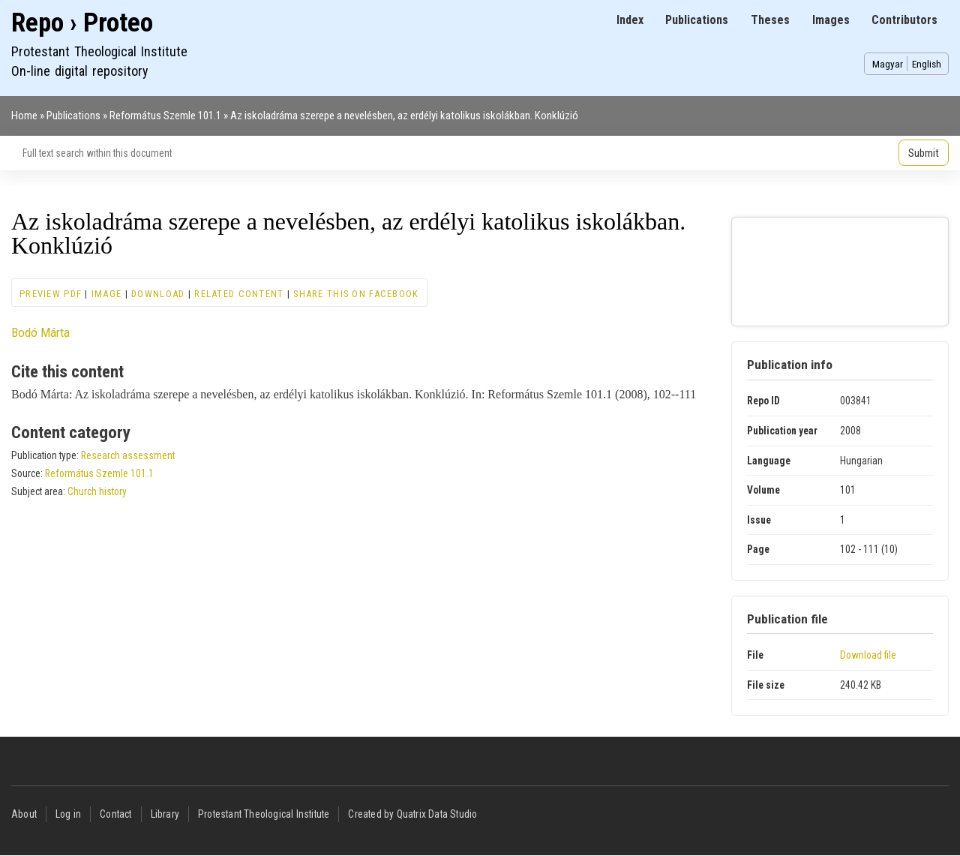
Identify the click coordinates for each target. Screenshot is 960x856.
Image (107, 293)
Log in (68, 814)
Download (157, 293)
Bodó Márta (40, 332)
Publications (696, 20)
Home (24, 115)
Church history (97, 491)
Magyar (887, 64)
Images (831, 20)
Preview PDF (51, 293)
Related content (239, 293)
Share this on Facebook (355, 293)
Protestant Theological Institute (263, 814)
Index (630, 20)
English (926, 64)
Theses (770, 20)
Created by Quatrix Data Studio (412, 814)
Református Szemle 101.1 (165, 115)
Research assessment (128, 455)
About (24, 814)
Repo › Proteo (82, 23)
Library (165, 814)
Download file (868, 655)
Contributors (905, 20)
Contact (115, 814)
